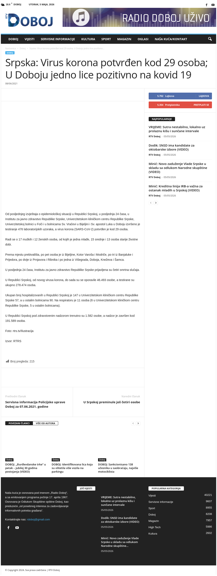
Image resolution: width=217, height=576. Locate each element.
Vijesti (30, 39)
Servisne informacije (58, 39)
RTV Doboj (154, 136)
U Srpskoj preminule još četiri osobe (112, 402)
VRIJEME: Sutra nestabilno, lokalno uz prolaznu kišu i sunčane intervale (177, 129)
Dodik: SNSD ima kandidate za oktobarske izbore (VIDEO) (171, 147)
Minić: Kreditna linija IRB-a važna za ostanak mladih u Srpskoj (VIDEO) (176, 188)
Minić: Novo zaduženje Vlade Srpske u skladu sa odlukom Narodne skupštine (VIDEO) (178, 168)
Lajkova (204, 95)
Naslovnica (10, 48)
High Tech (154, 527)
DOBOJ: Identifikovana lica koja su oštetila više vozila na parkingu (72, 467)
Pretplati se (201, 104)
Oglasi (143, 39)
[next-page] (138, 423)
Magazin (124, 39)
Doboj (13, 39)
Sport (106, 39)
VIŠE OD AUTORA (45, 423)
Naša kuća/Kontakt (171, 39)
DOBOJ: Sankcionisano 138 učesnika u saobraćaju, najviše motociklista (118, 467)
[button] (209, 39)
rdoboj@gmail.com (38, 519)
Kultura (88, 39)
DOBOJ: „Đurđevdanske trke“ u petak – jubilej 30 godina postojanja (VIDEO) (25, 467)
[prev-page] (133, 423)
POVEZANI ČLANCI (19, 423)
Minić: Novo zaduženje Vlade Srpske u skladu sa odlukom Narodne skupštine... (120, 542)
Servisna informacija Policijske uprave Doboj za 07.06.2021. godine (35, 404)
